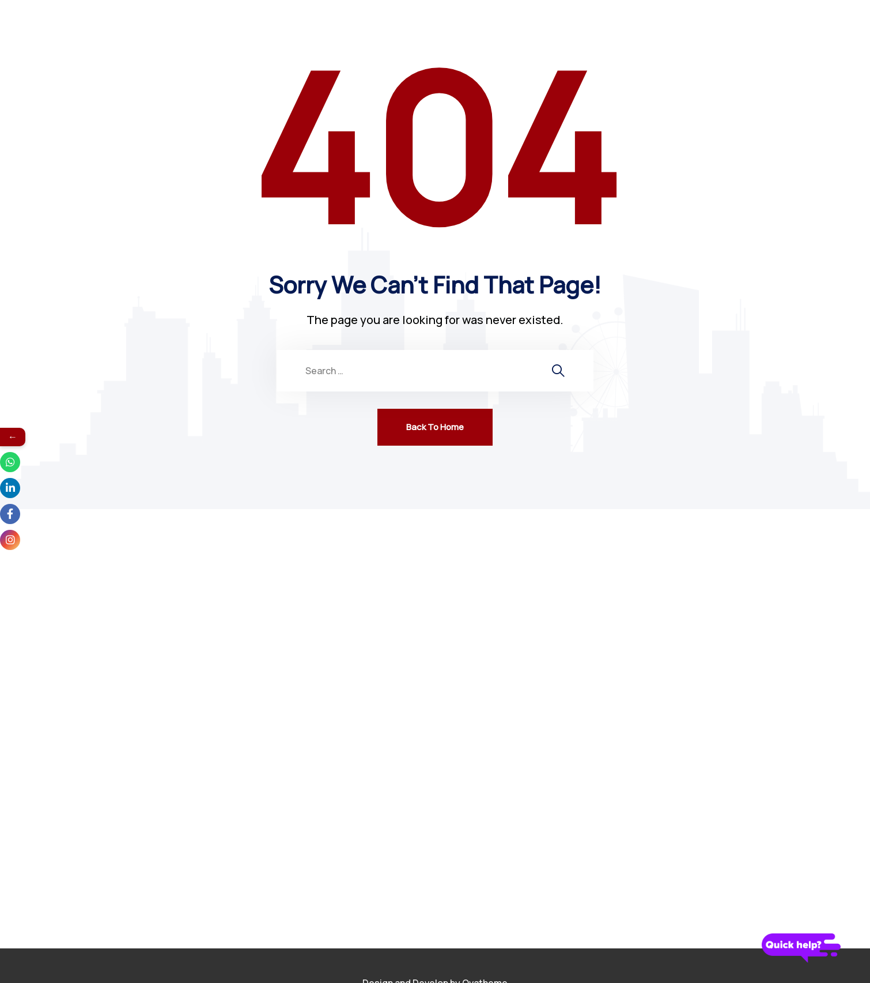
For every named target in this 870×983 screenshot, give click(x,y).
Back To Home (435, 427)
